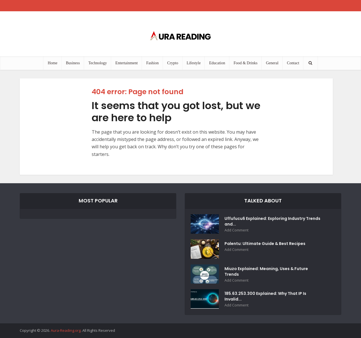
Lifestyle (194, 63)
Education (217, 63)
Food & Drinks (245, 63)
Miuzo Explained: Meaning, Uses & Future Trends (266, 271)
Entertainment (126, 63)
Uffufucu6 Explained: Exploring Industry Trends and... (272, 221)
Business (73, 63)
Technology (97, 63)
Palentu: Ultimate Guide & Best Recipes (264, 243)
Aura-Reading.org (66, 330)
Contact (293, 63)
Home (52, 63)
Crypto (172, 63)
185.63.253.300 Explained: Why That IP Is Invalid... (265, 296)
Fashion (152, 63)
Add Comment (236, 230)
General (272, 63)
